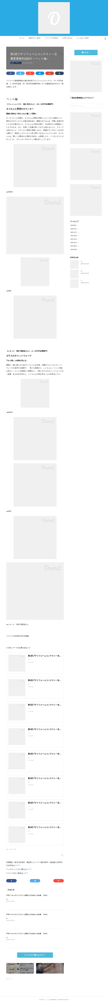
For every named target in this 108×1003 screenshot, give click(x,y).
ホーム (21, 38)
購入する (85, 52)
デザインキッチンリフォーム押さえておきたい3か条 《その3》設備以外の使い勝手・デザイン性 (38, 895)
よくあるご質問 (83, 38)
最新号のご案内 (34, 38)
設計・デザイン (15, 63)
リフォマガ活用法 (51, 38)
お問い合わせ (67, 38)
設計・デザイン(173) (11, 849)
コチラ (17, 865)
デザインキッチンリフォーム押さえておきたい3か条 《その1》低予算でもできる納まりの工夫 (38, 933)
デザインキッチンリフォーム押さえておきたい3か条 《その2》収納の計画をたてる (34, 914)
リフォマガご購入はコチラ (34, 955)
